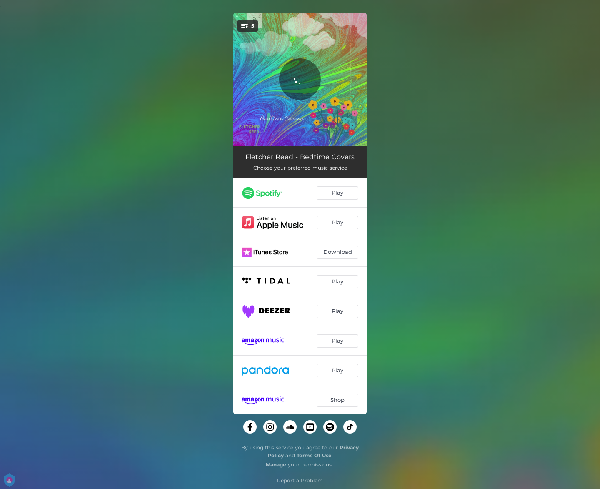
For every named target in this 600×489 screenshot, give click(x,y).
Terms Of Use (314, 455)
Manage (276, 464)
